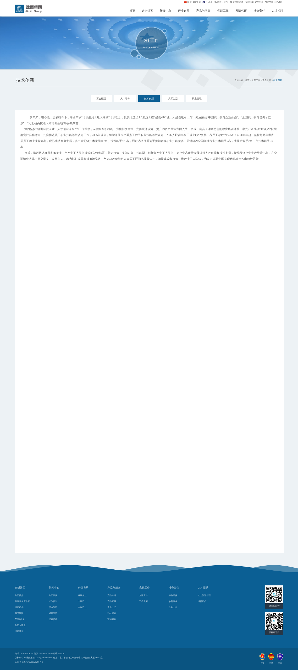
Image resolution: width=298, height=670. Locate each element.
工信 (280, 663)
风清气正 (241, 10)
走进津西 (147, 10)
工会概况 (101, 98)
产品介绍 (111, 595)
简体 (189, 2)
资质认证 (111, 607)
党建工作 (143, 595)
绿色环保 (173, 595)
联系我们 (279, 2)
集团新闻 (53, 595)
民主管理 (197, 98)
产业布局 (183, 10)
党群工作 (223, 10)
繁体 (198, 2)
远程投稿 (53, 619)
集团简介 (19, 595)
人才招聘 (277, 10)
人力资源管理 (204, 595)
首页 (132, 10)
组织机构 (19, 607)
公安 (262, 663)
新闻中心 (165, 10)
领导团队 (19, 613)
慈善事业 (173, 601)
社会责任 (259, 10)
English (209, 2)
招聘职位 (202, 601)
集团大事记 (20, 625)
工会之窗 (143, 601)
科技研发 (111, 613)
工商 (271, 663)
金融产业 (82, 607)
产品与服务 (203, 10)
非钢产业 (82, 601)
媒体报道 (53, 601)
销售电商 (259, 2)
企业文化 (173, 607)
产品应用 (111, 601)
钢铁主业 (82, 595)
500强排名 (20, 619)
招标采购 (249, 2)
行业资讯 (53, 607)
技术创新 (149, 98)
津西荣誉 (19, 631)
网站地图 (269, 2)
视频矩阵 (53, 613)
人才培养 (125, 98)
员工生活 (173, 98)
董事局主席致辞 (22, 601)
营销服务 (111, 619)
